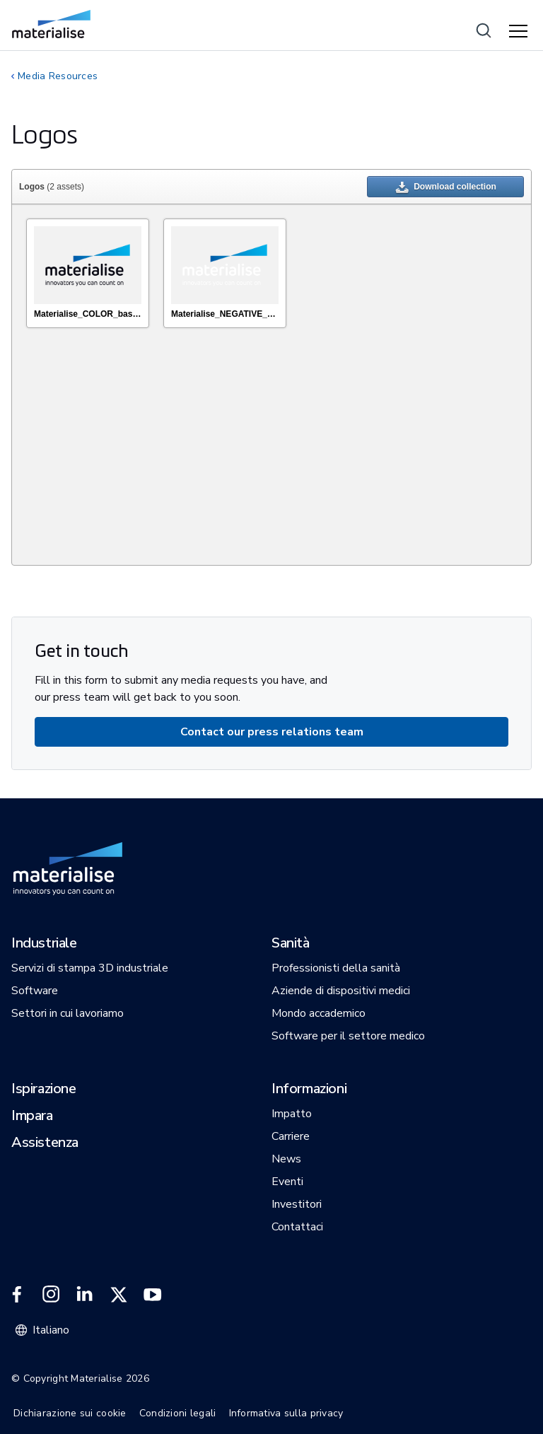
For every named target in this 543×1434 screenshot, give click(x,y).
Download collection (445, 189)
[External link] (17, 1294)
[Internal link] (51, 24)
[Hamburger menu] (520, 32)
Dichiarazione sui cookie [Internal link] (70, 1413)
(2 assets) (51, 187)
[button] (44, 944)
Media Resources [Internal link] (58, 76)
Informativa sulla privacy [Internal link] (286, 1413)
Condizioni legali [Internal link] (177, 1413)
